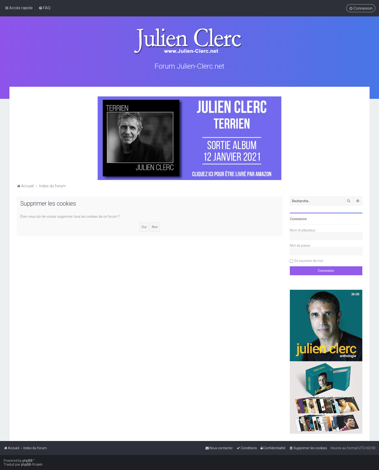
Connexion (298, 218)
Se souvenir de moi (308, 260)
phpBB (27, 461)
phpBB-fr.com (31, 464)
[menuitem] (44, 7)
